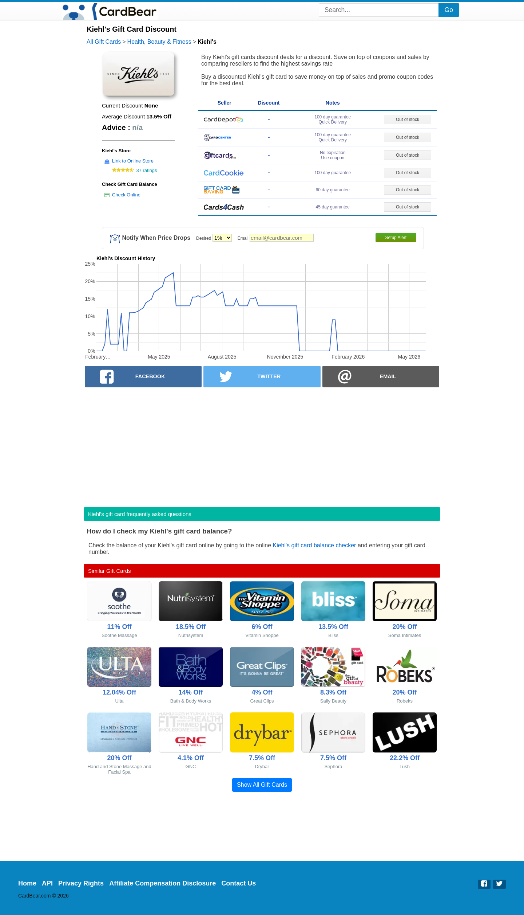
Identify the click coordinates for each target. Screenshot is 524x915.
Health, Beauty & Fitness (159, 42)
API (47, 883)
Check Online (126, 195)
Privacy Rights (81, 883)
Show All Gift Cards (262, 785)
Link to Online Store (133, 161)
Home (27, 883)
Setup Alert (395, 237)
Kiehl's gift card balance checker (314, 545)
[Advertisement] (262, 445)
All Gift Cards (104, 42)
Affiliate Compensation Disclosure (162, 883)
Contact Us (238, 883)
